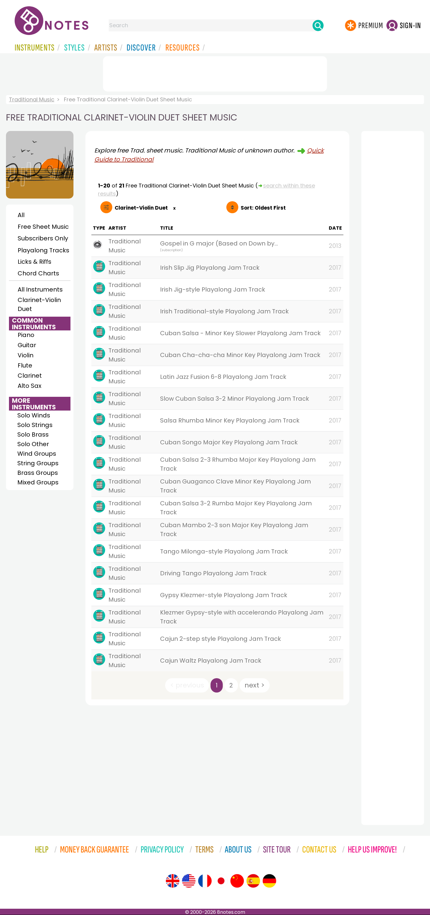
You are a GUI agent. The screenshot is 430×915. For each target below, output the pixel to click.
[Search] (318, 25)
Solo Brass (33, 434)
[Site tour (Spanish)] (253, 880)
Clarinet (30, 375)
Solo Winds (33, 415)
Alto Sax (30, 386)
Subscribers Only (43, 238)
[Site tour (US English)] (188, 880)
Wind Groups (36, 453)
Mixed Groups (38, 482)
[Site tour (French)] (204, 880)
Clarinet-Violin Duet (39, 304)
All (21, 215)
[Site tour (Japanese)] (221, 880)
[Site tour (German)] (269, 880)
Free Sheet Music (43, 226)
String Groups (38, 463)
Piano (26, 335)
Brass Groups (37, 473)
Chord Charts (38, 273)
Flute (25, 365)
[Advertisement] (215, 72)
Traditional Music (31, 99)
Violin (25, 355)
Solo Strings (35, 425)
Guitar (27, 345)
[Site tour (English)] (172, 880)
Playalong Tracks (43, 250)
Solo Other (33, 444)
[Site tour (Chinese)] (237, 880)
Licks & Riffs (34, 261)
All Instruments (40, 289)
